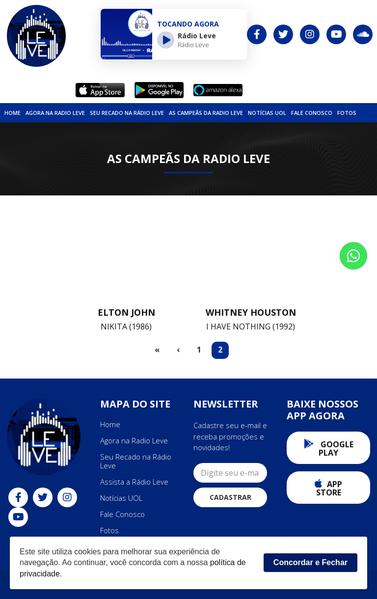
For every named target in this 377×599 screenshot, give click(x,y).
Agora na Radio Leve (55, 112)
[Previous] (178, 350)
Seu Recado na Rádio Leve (127, 112)
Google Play (328, 448)
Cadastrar (230, 497)
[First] (156, 350)
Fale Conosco (311, 112)
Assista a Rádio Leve (134, 482)
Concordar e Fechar (310, 562)
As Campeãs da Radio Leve (206, 112)
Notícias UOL (121, 498)
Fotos (346, 112)
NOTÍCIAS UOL (267, 112)
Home (12, 112)
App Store (328, 488)
